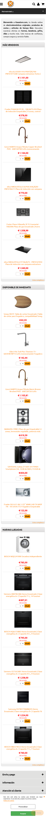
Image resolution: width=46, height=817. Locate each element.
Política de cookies (8, 800)
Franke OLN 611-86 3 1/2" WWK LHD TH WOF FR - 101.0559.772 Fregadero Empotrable (23, 505)
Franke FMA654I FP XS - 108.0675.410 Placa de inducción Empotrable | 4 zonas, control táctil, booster (23, 111)
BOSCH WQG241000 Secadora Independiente (23, 556)
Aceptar (23, 814)
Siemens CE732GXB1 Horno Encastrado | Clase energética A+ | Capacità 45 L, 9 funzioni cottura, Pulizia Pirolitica (23, 673)
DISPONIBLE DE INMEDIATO (17, 287)
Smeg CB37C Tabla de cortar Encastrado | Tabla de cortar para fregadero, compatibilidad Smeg (23, 315)
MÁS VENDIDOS (11, 44)
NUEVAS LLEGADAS (12, 529)
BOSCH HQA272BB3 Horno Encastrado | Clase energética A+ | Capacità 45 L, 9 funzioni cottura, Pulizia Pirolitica (23, 633)
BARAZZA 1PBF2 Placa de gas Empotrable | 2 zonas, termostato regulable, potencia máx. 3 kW (23, 431)
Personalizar (23, 807)
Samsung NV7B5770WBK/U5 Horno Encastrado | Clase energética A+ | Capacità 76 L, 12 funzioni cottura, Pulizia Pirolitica (23, 711)
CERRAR (44, 796)
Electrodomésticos (8, 11)
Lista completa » (38, 280)
